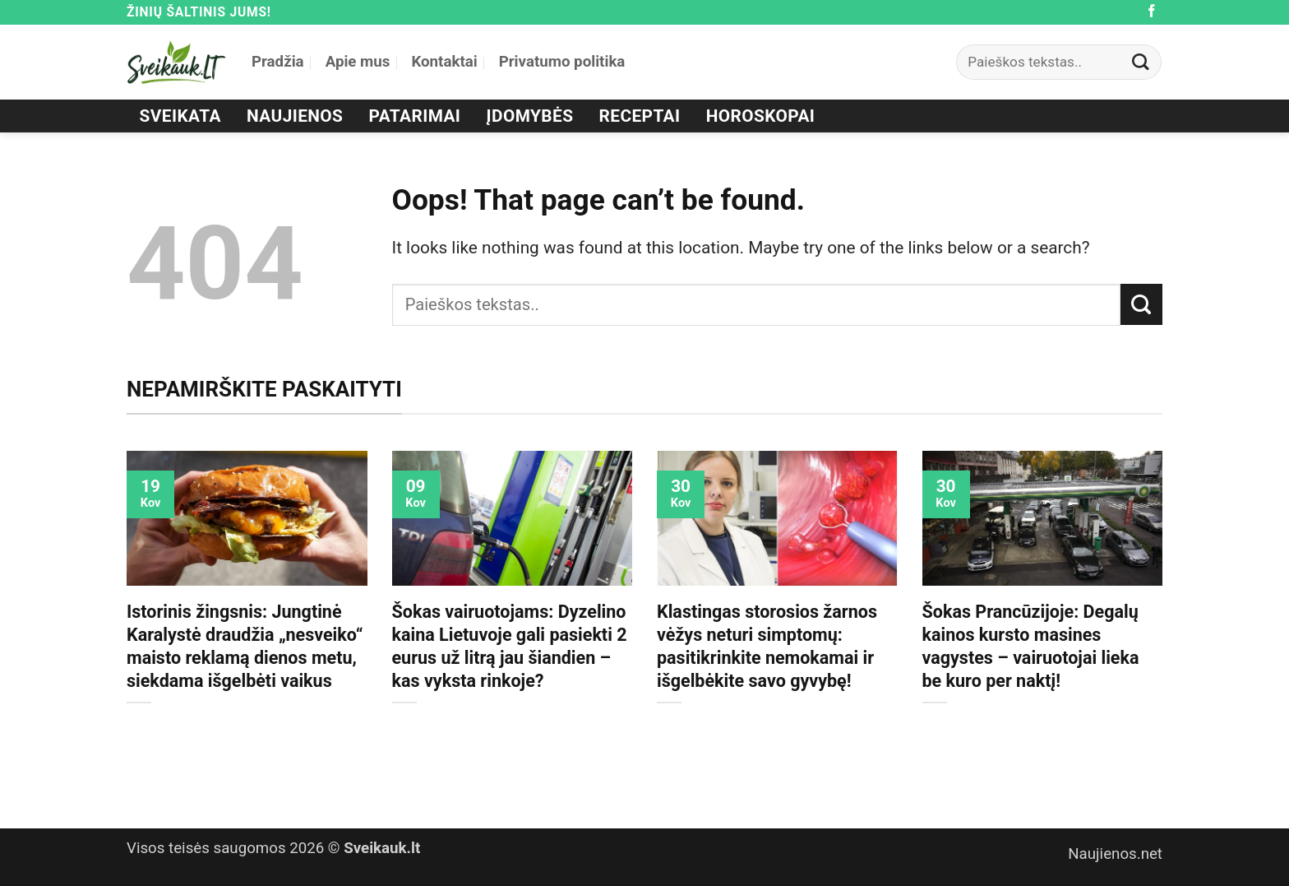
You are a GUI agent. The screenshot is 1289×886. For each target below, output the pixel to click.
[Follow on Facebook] (1151, 12)
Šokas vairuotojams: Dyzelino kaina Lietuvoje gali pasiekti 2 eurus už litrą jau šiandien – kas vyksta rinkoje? (509, 646)
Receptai (640, 116)
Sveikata (180, 116)
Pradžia (278, 62)
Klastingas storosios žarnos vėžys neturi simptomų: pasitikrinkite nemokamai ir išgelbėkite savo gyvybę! (767, 646)
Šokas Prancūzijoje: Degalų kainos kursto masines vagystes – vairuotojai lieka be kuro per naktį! (1030, 646)
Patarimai (415, 116)
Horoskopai (760, 116)
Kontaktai (444, 62)
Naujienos (295, 116)
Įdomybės (530, 116)
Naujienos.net (1115, 854)
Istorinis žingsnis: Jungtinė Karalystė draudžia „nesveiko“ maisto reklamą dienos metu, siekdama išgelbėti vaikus (245, 646)
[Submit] (1141, 62)
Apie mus (358, 62)
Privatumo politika (562, 62)
